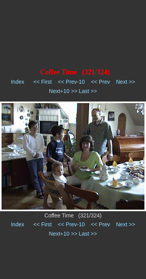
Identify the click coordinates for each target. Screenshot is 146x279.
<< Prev (100, 82)
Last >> (88, 91)
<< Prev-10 (71, 82)
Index (17, 82)
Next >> (125, 82)
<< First (42, 82)
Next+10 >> (63, 91)
